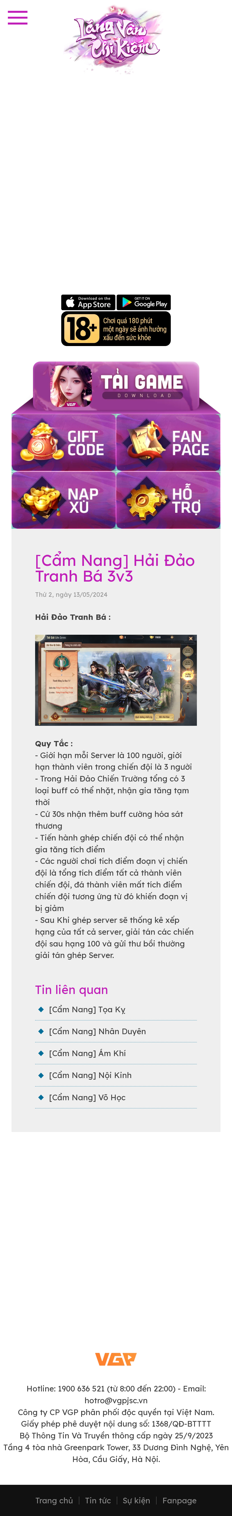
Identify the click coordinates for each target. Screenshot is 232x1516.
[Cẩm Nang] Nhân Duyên (97, 1031)
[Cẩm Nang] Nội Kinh (90, 1075)
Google (143, 303)
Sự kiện (136, 1500)
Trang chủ (54, 1500)
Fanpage (179, 1500)
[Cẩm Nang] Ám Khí (87, 1053)
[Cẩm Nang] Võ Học (87, 1097)
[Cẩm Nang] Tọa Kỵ (87, 1009)
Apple (88, 303)
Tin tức (98, 1500)
